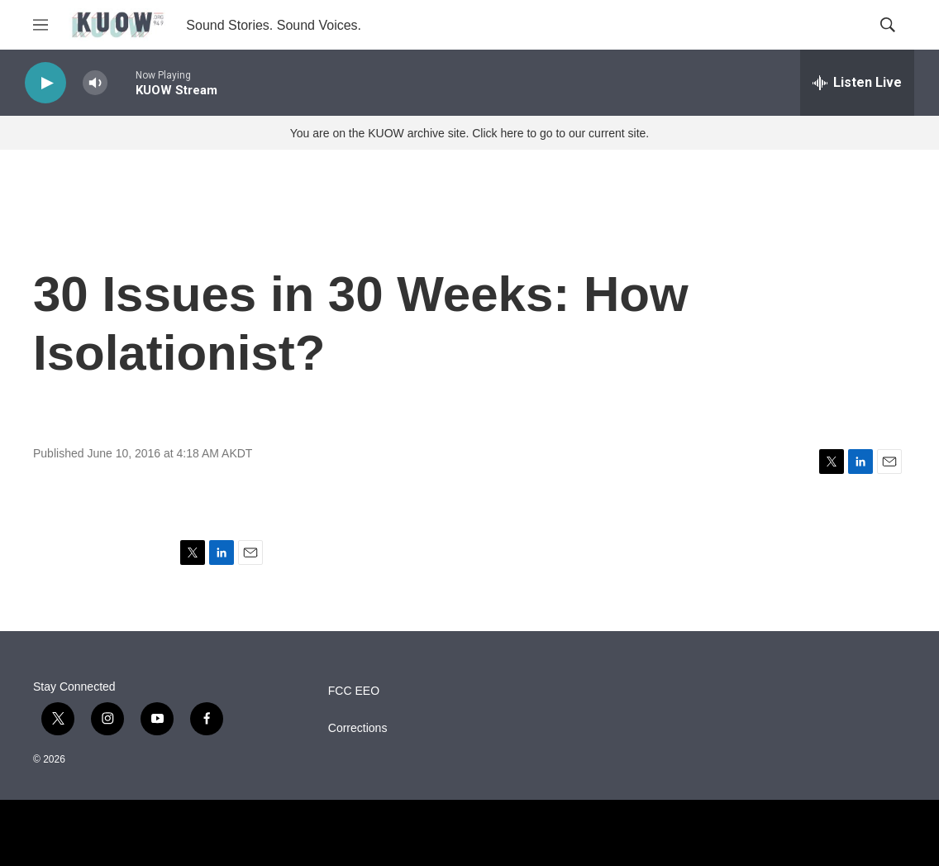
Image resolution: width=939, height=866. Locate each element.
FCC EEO (353, 691)
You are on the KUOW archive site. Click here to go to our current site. (469, 133)
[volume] (95, 83)
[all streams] (857, 83)
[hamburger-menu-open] (40, 24)
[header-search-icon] (887, 24)
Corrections (358, 728)
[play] (45, 83)
